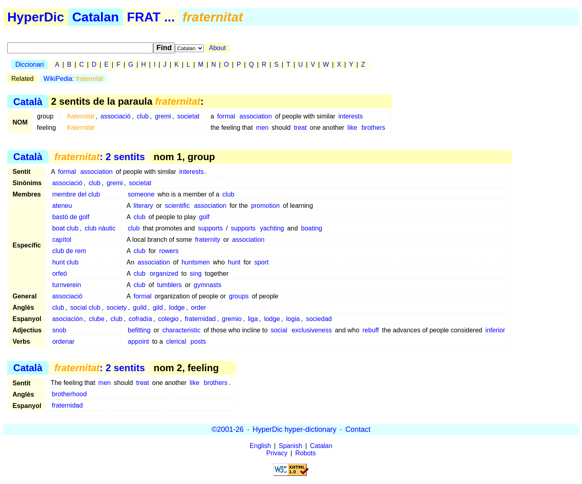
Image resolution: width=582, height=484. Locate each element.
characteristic (181, 330)
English (260, 445)
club (143, 116)
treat (300, 127)
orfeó (59, 273)
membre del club (76, 194)
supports (210, 228)
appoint (138, 341)
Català (27, 101)
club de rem (69, 250)
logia (293, 318)
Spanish (290, 445)
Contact (357, 429)
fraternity (207, 239)
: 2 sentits (99, 156)
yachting (272, 228)
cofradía (140, 318)
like (352, 127)
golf (204, 216)
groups (239, 296)
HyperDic (35, 17)
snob (59, 330)
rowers (169, 250)
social (279, 330)
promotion (265, 205)
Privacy (276, 453)
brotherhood (69, 394)
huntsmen (195, 262)
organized (164, 273)
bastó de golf (70, 216)
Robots (305, 453)
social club (85, 307)
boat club (65, 228)
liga (253, 318)
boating (312, 228)
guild (140, 307)
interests (350, 116)
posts (198, 341)
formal (226, 116)
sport (261, 262)
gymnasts (207, 284)
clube (96, 318)
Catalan (95, 17)
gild (158, 307)
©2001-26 (228, 429)
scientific (177, 205)
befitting (139, 330)
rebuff (371, 330)
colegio (168, 318)
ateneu (62, 205)
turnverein (66, 284)
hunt (234, 262)
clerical (176, 341)
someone (141, 194)
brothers (373, 127)
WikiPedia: (73, 78)
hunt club (65, 262)
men (262, 127)
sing (196, 273)
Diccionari (29, 64)
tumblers (169, 284)
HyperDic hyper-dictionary (294, 429)
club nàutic (100, 228)
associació (116, 116)
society (117, 307)
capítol (61, 239)
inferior (495, 330)
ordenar (63, 341)
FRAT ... (151, 17)
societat (188, 116)
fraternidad (200, 318)
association (256, 116)
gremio (232, 318)
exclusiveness (311, 330)
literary (143, 205)
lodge (177, 307)
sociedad (319, 318)
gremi (163, 116)
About (217, 47)
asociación (67, 318)
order (198, 307)
